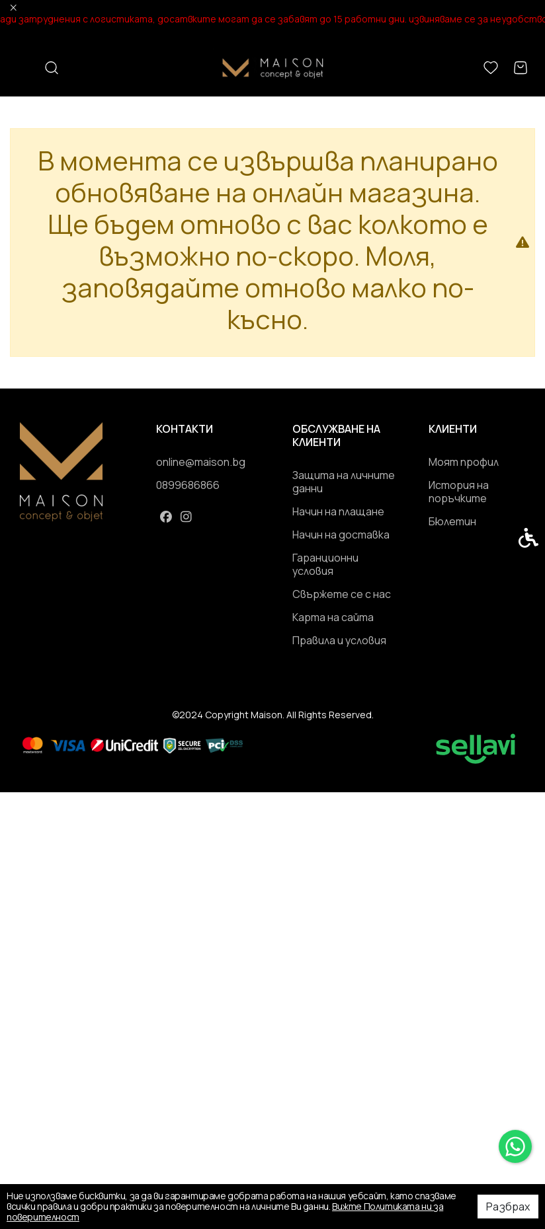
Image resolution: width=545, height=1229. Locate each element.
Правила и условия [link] (339, 640)
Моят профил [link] (464, 462)
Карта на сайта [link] (333, 617)
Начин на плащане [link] (338, 511)
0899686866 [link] (188, 485)
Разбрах (508, 1206)
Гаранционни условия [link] (325, 564)
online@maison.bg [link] (200, 462)
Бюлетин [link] (452, 521)
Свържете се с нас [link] (341, 594)
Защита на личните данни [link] (343, 482)
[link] (515, 1146)
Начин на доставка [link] (341, 534)
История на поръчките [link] (459, 491)
